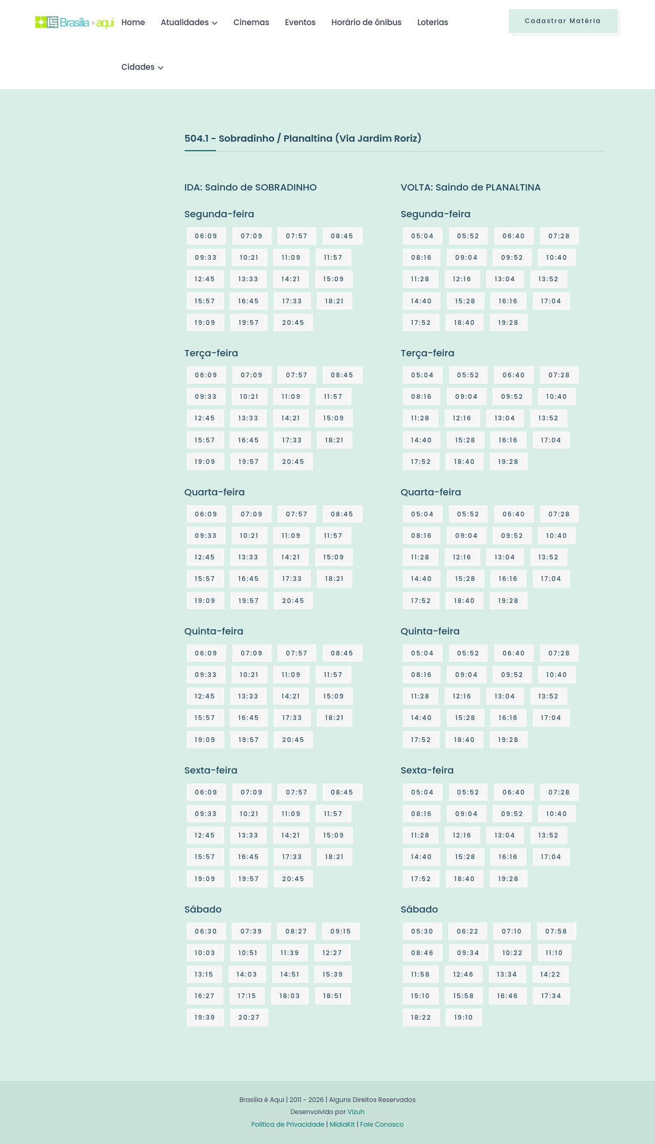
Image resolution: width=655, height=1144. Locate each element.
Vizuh (356, 1111)
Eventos (300, 22)
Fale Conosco (382, 1124)
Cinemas (251, 22)
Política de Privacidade (287, 1124)
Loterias (432, 22)
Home (133, 22)
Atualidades (185, 22)
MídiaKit (342, 1124)
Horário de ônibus (366, 22)
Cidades (138, 66)
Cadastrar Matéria (563, 20)
